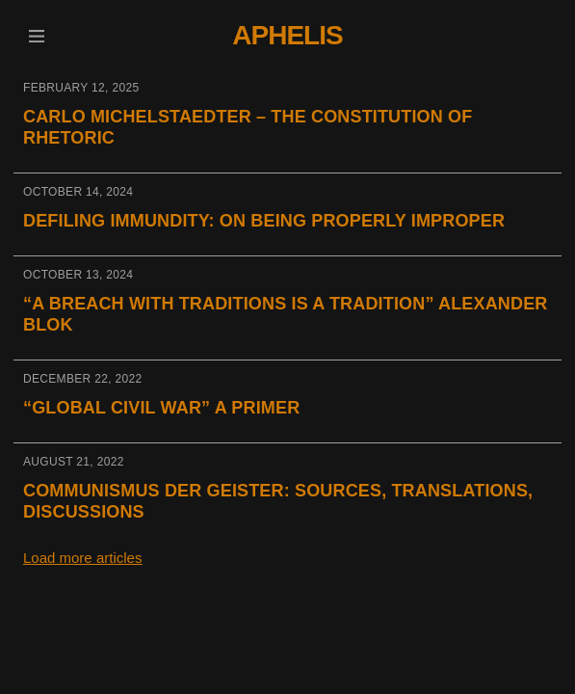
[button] (36, 36)
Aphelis (287, 35)
